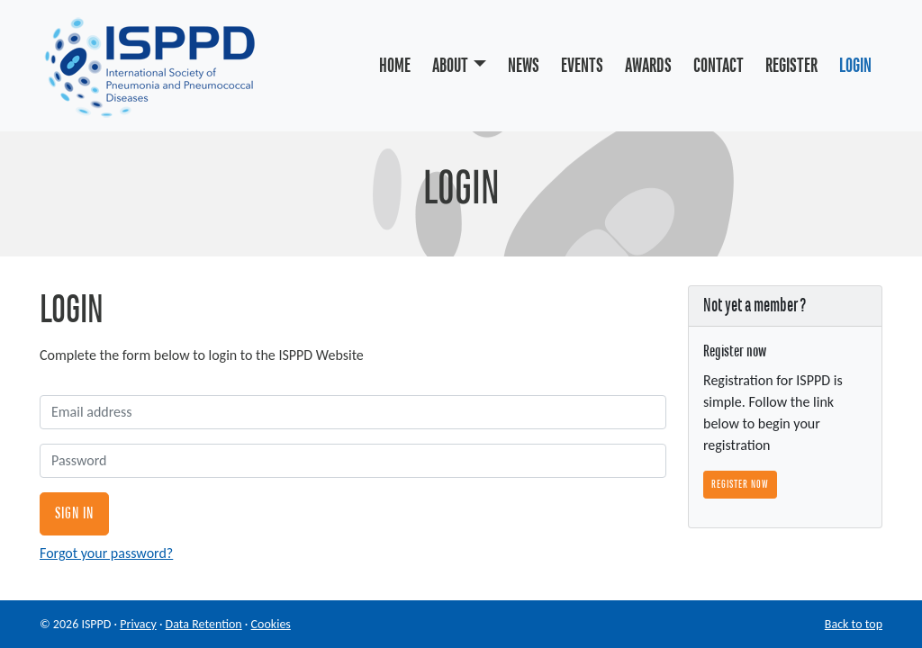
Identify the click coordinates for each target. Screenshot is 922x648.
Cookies (271, 624)
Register (791, 65)
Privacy (138, 624)
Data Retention (204, 624)
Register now (740, 484)
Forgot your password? (106, 553)
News (523, 65)
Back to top (853, 624)
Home (395, 65)
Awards (648, 65)
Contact (718, 65)
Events (582, 65)
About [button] (450, 65)
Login (855, 65)
